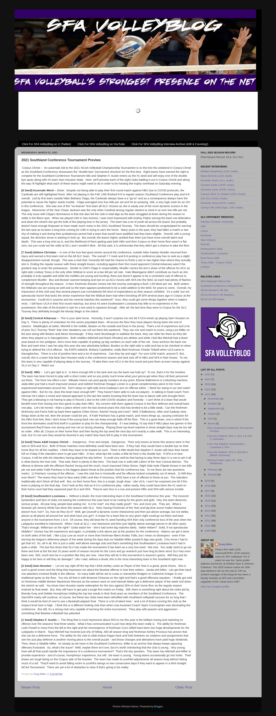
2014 (208, 505)
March (212, 423)
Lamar (204, 230)
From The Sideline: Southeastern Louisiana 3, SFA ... (226, 445)
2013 (208, 510)
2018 (208, 485)
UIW (203, 226)
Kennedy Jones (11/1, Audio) (217, 180)
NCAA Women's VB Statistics (217, 294)
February (213, 469)
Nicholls (205, 244)
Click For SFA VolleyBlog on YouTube (101, 144)
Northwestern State (212, 248)
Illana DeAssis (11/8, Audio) (216, 175)
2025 (208, 374)
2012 (208, 515)
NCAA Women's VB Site (214, 290)
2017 (208, 490)
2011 (208, 520)
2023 (208, 384)
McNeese (206, 235)
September (214, 408)
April (211, 418)
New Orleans (208, 240)
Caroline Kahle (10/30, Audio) (217, 185)
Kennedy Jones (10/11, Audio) (218, 203)
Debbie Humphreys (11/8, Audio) (219, 171)
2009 (208, 530)
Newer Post (30, 687)
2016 (208, 495)
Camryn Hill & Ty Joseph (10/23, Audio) (223, 194)
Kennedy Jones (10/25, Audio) (218, 189)
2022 (208, 389)
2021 (208, 394)
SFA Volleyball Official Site (216, 281)
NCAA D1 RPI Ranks (213, 299)
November (214, 398)
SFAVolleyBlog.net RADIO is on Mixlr (35, 133)
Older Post (183, 687)
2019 (208, 480)
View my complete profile (215, 586)
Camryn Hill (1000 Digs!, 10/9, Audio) (222, 207)
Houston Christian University (217, 221)
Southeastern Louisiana (214, 253)
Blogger (158, 706)
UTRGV (205, 267)
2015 (208, 500)
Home (107, 687)
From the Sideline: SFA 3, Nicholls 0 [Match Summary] (227, 454)
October (213, 403)
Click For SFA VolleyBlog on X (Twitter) (46, 144)
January (213, 474)
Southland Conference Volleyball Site (222, 285)
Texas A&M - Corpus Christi (216, 262)
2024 (208, 379)
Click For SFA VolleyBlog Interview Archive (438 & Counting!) (169, 144)
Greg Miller (226, 544)
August (212, 413)
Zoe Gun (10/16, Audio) (214, 198)
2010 (208, 525)
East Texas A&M (210, 258)
